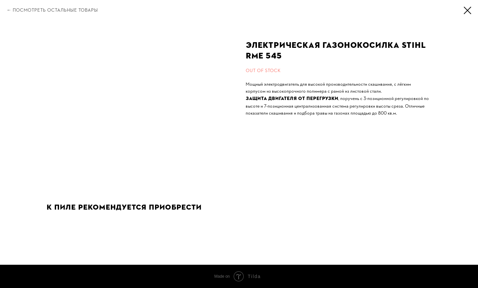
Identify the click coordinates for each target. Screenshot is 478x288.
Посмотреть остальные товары (55, 10)
